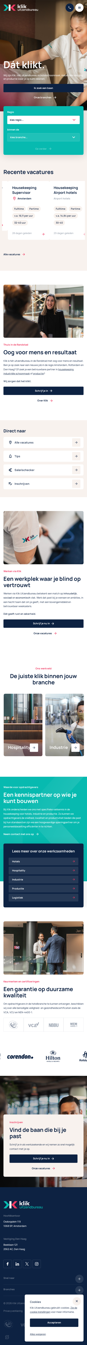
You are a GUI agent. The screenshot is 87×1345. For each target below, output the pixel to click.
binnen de (13, 129)
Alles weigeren (38, 1334)
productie (38, 373)
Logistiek (43, 897)
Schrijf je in (43, 390)
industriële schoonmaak (16, 373)
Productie (43, 888)
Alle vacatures (11, 254)
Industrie (43, 879)
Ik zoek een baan (43, 88)
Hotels (43, 861)
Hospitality (43, 870)
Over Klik (42, 400)
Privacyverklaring (12, 1310)
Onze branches (43, 97)
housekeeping (66, 369)
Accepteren (54, 1322)
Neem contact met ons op (18, 834)
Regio (10, 112)
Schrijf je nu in (43, 623)
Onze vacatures (43, 633)
